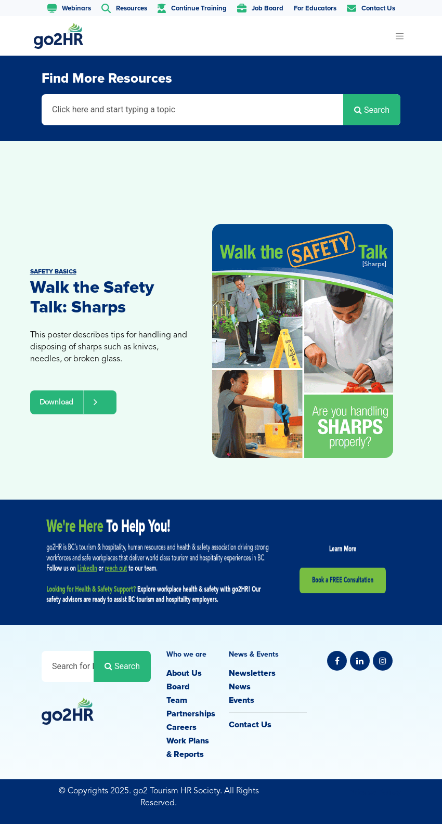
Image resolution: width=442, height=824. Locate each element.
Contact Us (250, 725)
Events (241, 700)
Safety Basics (53, 272)
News (240, 687)
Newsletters (252, 673)
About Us (184, 673)
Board (177, 687)
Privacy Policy (374, 792)
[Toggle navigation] (399, 36)
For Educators (315, 8)
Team (176, 700)
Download (73, 402)
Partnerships (190, 714)
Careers (181, 727)
